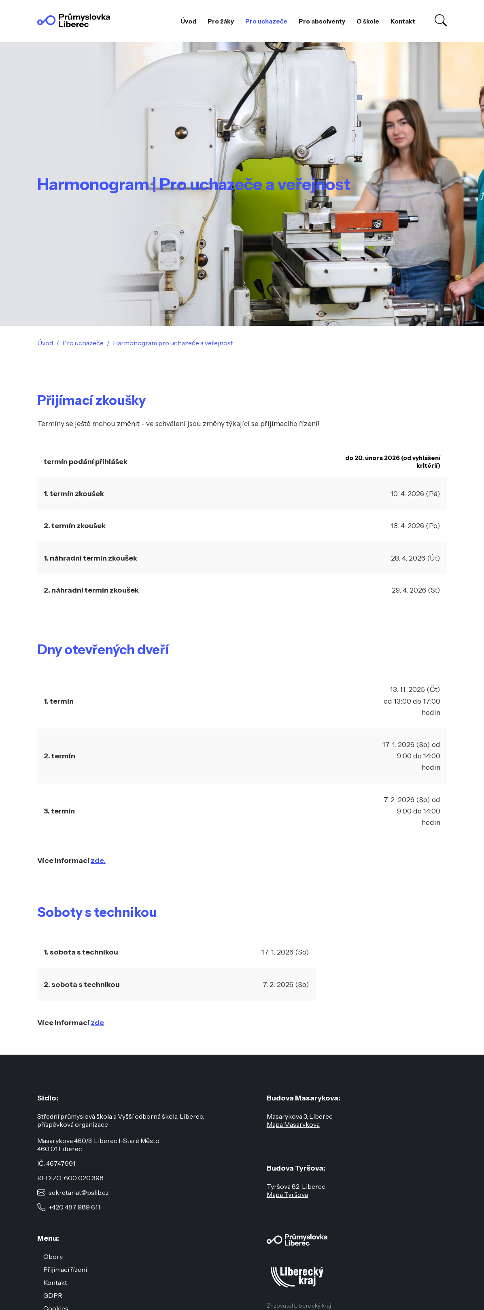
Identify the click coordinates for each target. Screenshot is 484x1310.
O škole (368, 21)
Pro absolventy (322, 21)
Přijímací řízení (65, 1269)
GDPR (52, 1295)
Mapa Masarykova (293, 1124)
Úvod (188, 21)
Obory (53, 1256)
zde (97, 1022)
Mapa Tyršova (287, 1194)
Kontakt (403, 21)
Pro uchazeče (266, 21)
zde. (98, 860)
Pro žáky (221, 21)
